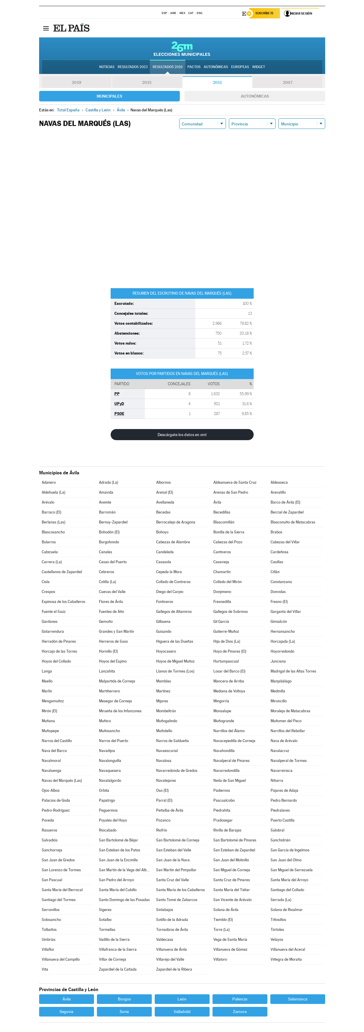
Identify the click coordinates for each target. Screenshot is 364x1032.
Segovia (66, 1012)
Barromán (107, 513)
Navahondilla (224, 751)
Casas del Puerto (113, 562)
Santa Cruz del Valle (172, 880)
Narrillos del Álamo (229, 731)
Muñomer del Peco (286, 721)
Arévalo (48, 503)
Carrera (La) (52, 562)
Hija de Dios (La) (226, 642)
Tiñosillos (278, 920)
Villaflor (48, 950)
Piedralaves (280, 811)
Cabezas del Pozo (227, 542)
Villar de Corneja (112, 960)
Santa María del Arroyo (289, 880)
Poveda (48, 821)
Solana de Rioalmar (287, 910)
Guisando (163, 632)
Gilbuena (163, 622)
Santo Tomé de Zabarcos (176, 900)
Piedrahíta (221, 811)
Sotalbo (105, 920)
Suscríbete (266, 14)
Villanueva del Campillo (61, 960)
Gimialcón (279, 622)
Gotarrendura (53, 632)
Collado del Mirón (227, 582)
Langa (47, 672)
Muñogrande (223, 721)
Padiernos (221, 791)
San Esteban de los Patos (119, 850)
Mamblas (163, 682)
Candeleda (165, 552)
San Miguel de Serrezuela (292, 870)
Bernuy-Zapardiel (113, 523)
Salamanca (297, 999)
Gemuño (106, 622)
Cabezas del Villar (285, 542)
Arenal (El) (164, 493)
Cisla (46, 582)
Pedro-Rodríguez (56, 811)
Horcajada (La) (283, 642)
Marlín (47, 691)
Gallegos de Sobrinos (230, 612)
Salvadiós (50, 841)
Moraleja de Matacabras (290, 711)
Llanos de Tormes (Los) (175, 672)
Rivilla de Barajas (227, 831)
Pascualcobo (224, 801)
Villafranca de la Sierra (118, 950)
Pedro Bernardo (284, 801)
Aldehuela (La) (53, 493)
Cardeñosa (279, 552)
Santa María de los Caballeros (180, 890)
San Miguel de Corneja (231, 870)
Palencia (239, 999)
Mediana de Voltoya (229, 691)
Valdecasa (164, 940)
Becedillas (221, 513)
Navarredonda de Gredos (176, 771)
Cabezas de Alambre (173, 542)
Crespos (48, 592)
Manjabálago (281, 682)
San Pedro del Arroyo (116, 880)
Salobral (277, 831)
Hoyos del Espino (113, 662)
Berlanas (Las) (53, 523)
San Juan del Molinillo (231, 860)
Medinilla (278, 691)
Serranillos (51, 910)
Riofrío (161, 831)
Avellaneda (165, 503)
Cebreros (106, 572)
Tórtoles (277, 930)
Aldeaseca (279, 483)
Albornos (163, 483)
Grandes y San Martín (116, 632)
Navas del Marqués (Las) (62, 781)
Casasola (163, 562)
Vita (45, 970)
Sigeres (105, 910)
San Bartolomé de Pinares (234, 841)
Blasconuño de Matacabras (293, 523)
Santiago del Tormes (59, 900)
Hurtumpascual (226, 662)
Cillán (275, 572)
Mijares (162, 701)
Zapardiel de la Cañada (118, 970)
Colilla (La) (107, 582)
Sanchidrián (280, 841)
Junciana (278, 662)
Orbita (104, 791)
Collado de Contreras (173, 582)
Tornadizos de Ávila (172, 930)
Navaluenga (51, 771)
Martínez (163, 691)
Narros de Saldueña (172, 741)
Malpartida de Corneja (117, 682)
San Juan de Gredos (58, 860)
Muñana (48, 721)
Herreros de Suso (113, 642)
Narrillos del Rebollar (288, 731)
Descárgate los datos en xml (182, 435)
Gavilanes (50, 622)
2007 (287, 83)
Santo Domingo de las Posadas (124, 900)
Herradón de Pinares (59, 642)
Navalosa (163, 761)
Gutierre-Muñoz (226, 632)
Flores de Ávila (111, 602)
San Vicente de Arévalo (232, 900)
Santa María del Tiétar (231, 890)
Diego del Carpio (169, 592)
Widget (258, 67)
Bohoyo (162, 532)
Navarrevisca (281, 771)
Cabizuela (50, 552)
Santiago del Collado (287, 890)
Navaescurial (167, 751)
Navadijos (107, 751)
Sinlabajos (164, 910)
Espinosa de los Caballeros (63, 602)
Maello (47, 682)
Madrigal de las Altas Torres (293, 672)
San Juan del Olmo (286, 860)
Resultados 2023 (133, 67)
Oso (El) (162, 791)
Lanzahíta (107, 672)
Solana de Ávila (225, 910)
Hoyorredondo (282, 652)
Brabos (276, 532)
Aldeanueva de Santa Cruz (235, 483)
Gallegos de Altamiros (174, 612)
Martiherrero (109, 691)
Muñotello (164, 731)
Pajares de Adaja (284, 791)
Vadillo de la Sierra (114, 940)
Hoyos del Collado (56, 662)
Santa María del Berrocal (62, 890)
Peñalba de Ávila (169, 811)
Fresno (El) (279, 602)
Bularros (49, 542)
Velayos (277, 940)
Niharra (277, 781)
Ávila (217, 503)
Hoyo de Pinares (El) (229, 652)
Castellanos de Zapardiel (62, 572)
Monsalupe (222, 711)
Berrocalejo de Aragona (175, 523)
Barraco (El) (51, 513)
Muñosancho (109, 731)
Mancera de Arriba (228, 682)
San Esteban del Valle (173, 850)
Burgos (124, 999)
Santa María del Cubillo (118, 890)
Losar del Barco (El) (229, 672)
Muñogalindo (166, 721)
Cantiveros (222, 552)
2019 (76, 83)
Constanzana (281, 582)
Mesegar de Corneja (115, 701)
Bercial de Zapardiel (287, 513)
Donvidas (278, 592)
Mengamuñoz (53, 701)
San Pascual (52, 880)
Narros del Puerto (113, 741)
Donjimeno (222, 592)
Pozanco (163, 821)
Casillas (277, 562)
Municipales (109, 96)
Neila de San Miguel (229, 781)
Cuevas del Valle (112, 592)
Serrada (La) (281, 900)
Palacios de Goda (56, 801)
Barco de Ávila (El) (285, 503)
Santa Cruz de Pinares (231, 880)
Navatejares (166, 781)
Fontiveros (164, 602)
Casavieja (221, 562)
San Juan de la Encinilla (118, 860)
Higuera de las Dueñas (174, 642)
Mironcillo (279, 701)
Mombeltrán (166, 711)
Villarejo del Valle (170, 960)
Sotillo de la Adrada (172, 920)
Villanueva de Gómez (230, 950)
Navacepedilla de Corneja (234, 741)
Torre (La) (221, 930)
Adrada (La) (108, 483)
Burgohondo (109, 542)
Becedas (163, 513)
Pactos (194, 67)
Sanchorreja (52, 850)
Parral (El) (164, 801)
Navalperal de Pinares (231, 761)
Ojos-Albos (51, 791)
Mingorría (221, 701)
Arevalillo (278, 493)
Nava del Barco (54, 751)
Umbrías (48, 940)
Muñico (105, 721)
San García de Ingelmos (290, 850)
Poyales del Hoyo (113, 821)
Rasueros (49, 831)
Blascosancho (53, 532)
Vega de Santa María (230, 940)
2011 (217, 83)
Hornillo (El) (108, 652)
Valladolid (182, 1012)
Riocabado (107, 831)
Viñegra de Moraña (286, 960)
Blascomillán (223, 523)
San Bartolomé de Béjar (118, 841)
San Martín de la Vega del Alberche (124, 870)
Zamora (240, 1012)
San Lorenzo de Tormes (61, 870)
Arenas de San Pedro (230, 493)
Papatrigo (107, 801)
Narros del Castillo (57, 741)
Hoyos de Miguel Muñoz (175, 662)
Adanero (49, 483)
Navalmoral (51, 761)
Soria (124, 1012)
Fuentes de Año (111, 612)
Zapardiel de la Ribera (174, 970)
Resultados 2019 (167, 67)
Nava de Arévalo (284, 741)
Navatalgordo (110, 781)
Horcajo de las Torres (59, 652)
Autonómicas (255, 96)
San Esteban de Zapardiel (234, 850)
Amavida (106, 493)
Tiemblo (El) (223, 920)
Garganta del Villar (286, 612)
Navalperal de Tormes (289, 761)
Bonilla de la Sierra (228, 532)
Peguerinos (108, 811)
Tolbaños (49, 930)
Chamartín (222, 572)
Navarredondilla (226, 771)
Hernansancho (283, 632)
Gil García (221, 622)
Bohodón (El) (109, 532)
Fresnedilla (222, 602)
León (182, 999)
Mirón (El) (49, 711)
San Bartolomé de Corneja (177, 841)
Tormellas (107, 930)
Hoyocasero (166, 652)
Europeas (240, 67)
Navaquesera (110, 771)
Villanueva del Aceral (288, 950)
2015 (146, 83)
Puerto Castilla (283, 821)
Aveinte (105, 503)
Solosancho (51, 920)
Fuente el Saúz (54, 612)
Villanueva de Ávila (171, 950)
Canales (105, 552)
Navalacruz (280, 751)
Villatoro (220, 960)
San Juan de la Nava (173, 860)
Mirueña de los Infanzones (120, 711)
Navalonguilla (110, 761)
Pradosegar (223, 821)
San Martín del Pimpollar (176, 870)
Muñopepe (50, 731)
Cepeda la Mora (169, 572)
